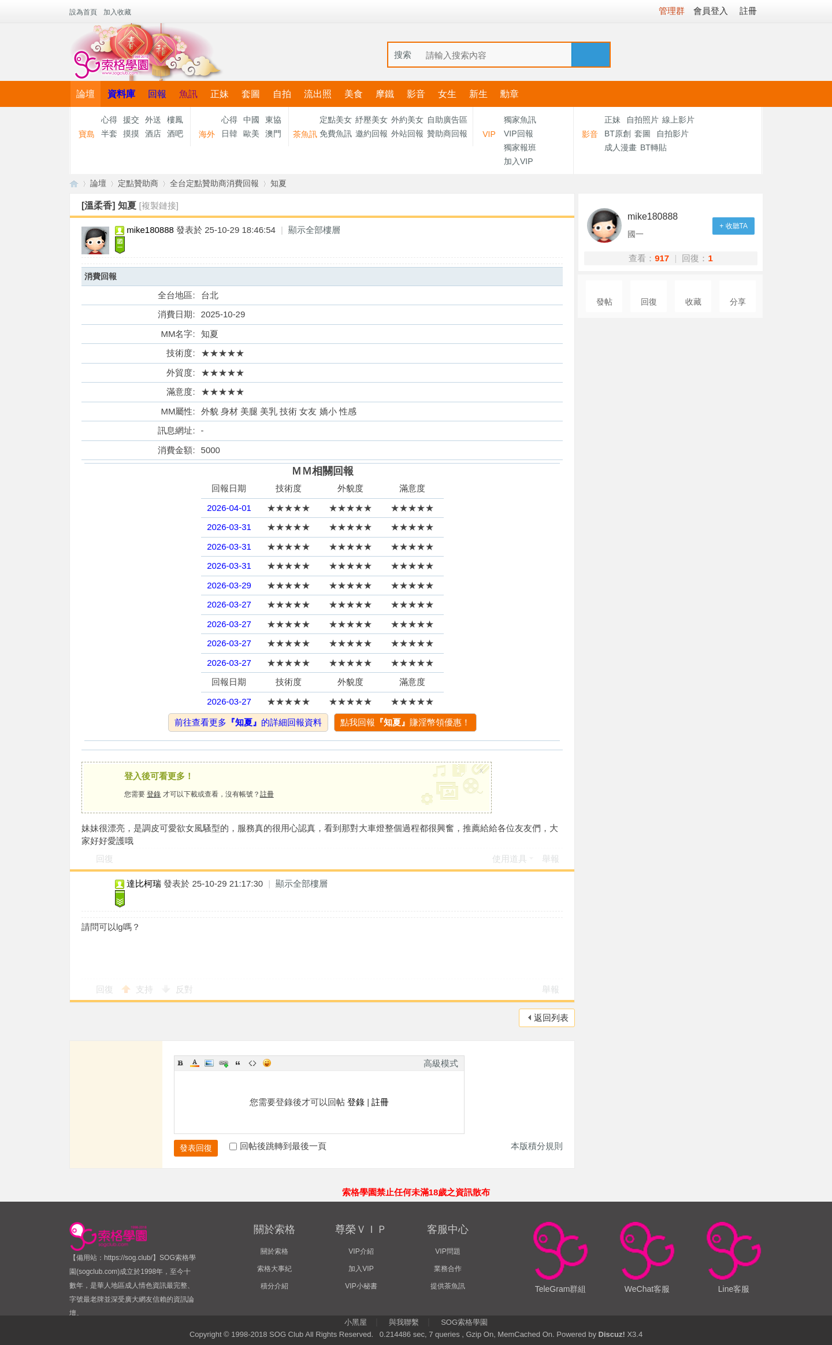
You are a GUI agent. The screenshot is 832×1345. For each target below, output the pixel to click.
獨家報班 (520, 147)
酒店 (153, 133)
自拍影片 (672, 133)
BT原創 (617, 133)
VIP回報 (518, 133)
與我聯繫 (404, 1322)
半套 (109, 133)
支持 (145, 989)
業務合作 (448, 1269)
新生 (478, 94)
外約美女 (407, 119)
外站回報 (407, 133)
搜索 (402, 55)
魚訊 (188, 94)
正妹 (219, 94)
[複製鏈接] (159, 205)
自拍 (282, 94)
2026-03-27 (229, 604)
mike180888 (150, 230)
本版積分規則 (537, 1146)
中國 (251, 119)
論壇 (85, 94)
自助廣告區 (447, 119)
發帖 (604, 302)
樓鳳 (175, 119)
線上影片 (678, 119)
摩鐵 (385, 94)
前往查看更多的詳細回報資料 (248, 722)
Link (223, 1063)
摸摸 (131, 133)
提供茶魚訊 (447, 1286)
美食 (353, 94)
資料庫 (121, 94)
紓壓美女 (371, 119)
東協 (273, 119)
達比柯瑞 (144, 883)
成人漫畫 (620, 147)
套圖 (251, 94)
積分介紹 (274, 1286)
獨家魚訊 (520, 119)
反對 (184, 989)
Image (209, 1063)
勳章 (509, 94)
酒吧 (175, 133)
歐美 (251, 133)
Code (252, 1063)
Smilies (267, 1063)
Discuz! (612, 1334)
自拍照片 (642, 119)
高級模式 (441, 1063)
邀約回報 (371, 133)
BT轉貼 (653, 147)
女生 (447, 94)
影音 (416, 94)
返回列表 (551, 1017)
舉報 (550, 859)
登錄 (154, 794)
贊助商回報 (447, 133)
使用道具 (509, 859)
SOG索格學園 (464, 1322)
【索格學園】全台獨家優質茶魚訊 (74, 183)
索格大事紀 (274, 1269)
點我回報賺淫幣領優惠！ (405, 722)
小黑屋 (355, 1322)
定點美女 (336, 119)
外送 (153, 119)
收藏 (693, 302)
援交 (131, 119)
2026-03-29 (229, 585)
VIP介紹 (360, 1251)
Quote (238, 1063)
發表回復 (196, 1148)
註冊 (267, 794)
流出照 (318, 94)
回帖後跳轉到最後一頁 (277, 1146)
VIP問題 (447, 1251)
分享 (738, 302)
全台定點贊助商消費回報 (214, 183)
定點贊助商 (138, 183)
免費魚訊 (336, 133)
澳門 (273, 133)
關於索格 (274, 1251)
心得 (109, 119)
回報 (157, 94)
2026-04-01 (229, 508)
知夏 (278, 183)
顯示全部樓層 (314, 230)
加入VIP (518, 161)
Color (194, 1063)
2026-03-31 (229, 527)
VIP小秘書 (361, 1286)
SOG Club (286, 1334)
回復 (104, 859)
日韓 (229, 133)
